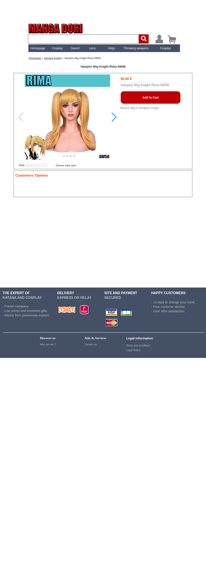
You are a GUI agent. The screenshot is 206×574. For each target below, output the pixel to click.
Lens (91, 26)
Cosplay (56, 26)
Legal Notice (133, 327)
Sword (74, 26)
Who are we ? (48, 322)
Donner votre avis (66, 143)
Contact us (90, 322)
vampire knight (52, 35)
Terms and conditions (138, 323)
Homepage (37, 26)
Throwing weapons (135, 26)
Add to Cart (150, 75)
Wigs (111, 26)
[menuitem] (37, 26)
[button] (114, 94)
